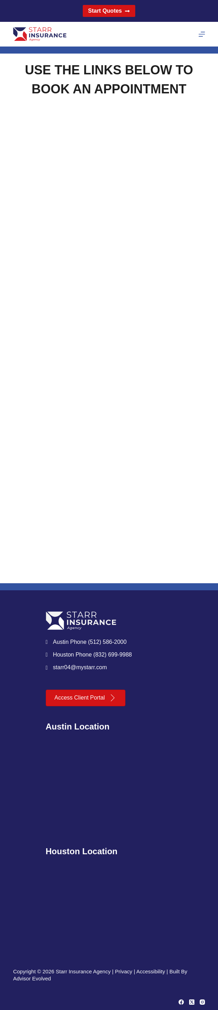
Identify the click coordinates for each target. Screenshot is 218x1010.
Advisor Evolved (32, 978)
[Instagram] (202, 1002)
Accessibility (150, 971)
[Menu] (202, 34)
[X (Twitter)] (191, 1002)
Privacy (123, 971)
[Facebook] (181, 1002)
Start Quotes (109, 11)
